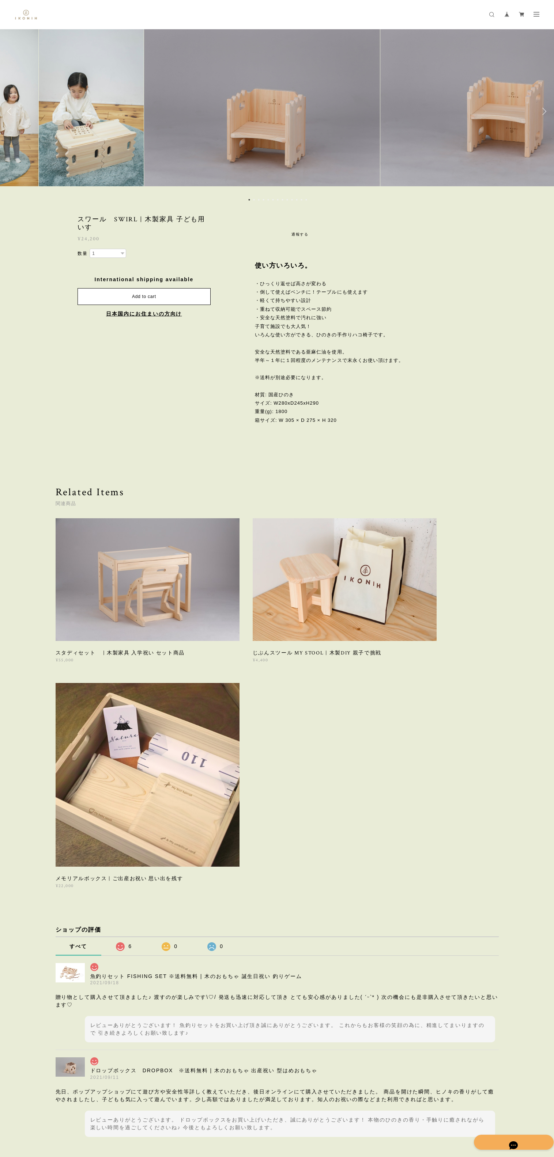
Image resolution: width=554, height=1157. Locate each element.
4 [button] (263, 200)
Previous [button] (11, 111)
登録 (431, 1014)
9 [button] (287, 200)
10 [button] (292, 200)
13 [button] (306, 200)
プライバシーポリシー (93, 1115)
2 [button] (254, 200)
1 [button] (249, 200)
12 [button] (301, 200)
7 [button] (277, 200)
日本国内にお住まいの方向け (144, 314)
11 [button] (296, 200)
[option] (277, 111)
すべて (78, 730)
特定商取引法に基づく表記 (149, 1115)
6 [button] (273, 200)
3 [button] (258, 200)
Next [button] (543, 111)
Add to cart (144, 296)
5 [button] (268, 200)
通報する (300, 234)
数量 (83, 253)
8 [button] (282, 200)
